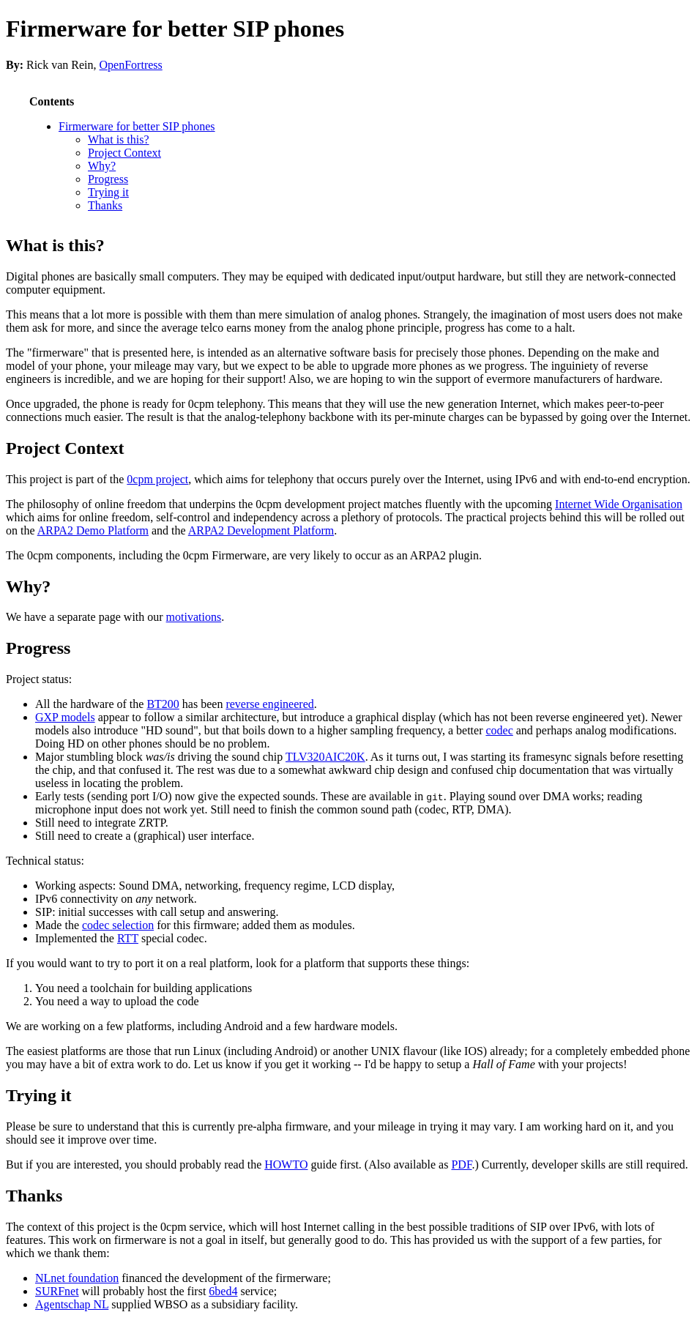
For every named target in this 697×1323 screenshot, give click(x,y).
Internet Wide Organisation (618, 504)
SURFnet (57, 1291)
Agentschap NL (71, 1304)
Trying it (108, 192)
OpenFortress (131, 65)
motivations (194, 617)
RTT (127, 938)
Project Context (124, 152)
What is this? (118, 139)
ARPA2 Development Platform (261, 530)
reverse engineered (269, 704)
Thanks (105, 205)
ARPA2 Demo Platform (93, 530)
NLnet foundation (77, 1278)
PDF (461, 1164)
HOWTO (286, 1164)
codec (498, 730)
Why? (102, 166)
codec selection (118, 925)
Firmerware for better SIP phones (175, 28)
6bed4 (223, 1291)
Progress (108, 179)
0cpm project (157, 479)
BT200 (162, 704)
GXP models (65, 717)
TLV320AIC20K (325, 756)
